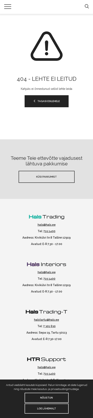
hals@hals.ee (47, 224)
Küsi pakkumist (46, 176)
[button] (86, 6)
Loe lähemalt (46, 408)
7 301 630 (49, 326)
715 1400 (49, 231)
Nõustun (46, 397)
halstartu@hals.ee (46, 319)
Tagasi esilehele (48, 101)
